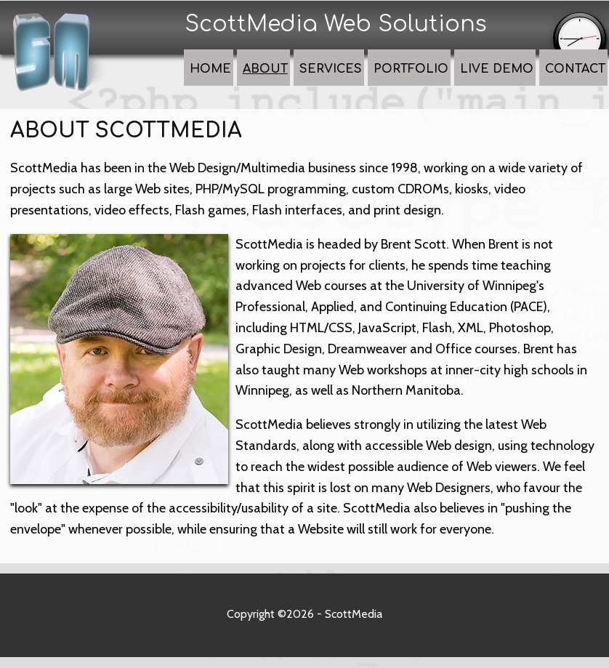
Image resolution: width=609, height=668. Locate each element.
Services (373, 81)
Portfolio (440, 81)
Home (274, 81)
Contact (576, 81)
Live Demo (510, 81)
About (319, 81)
